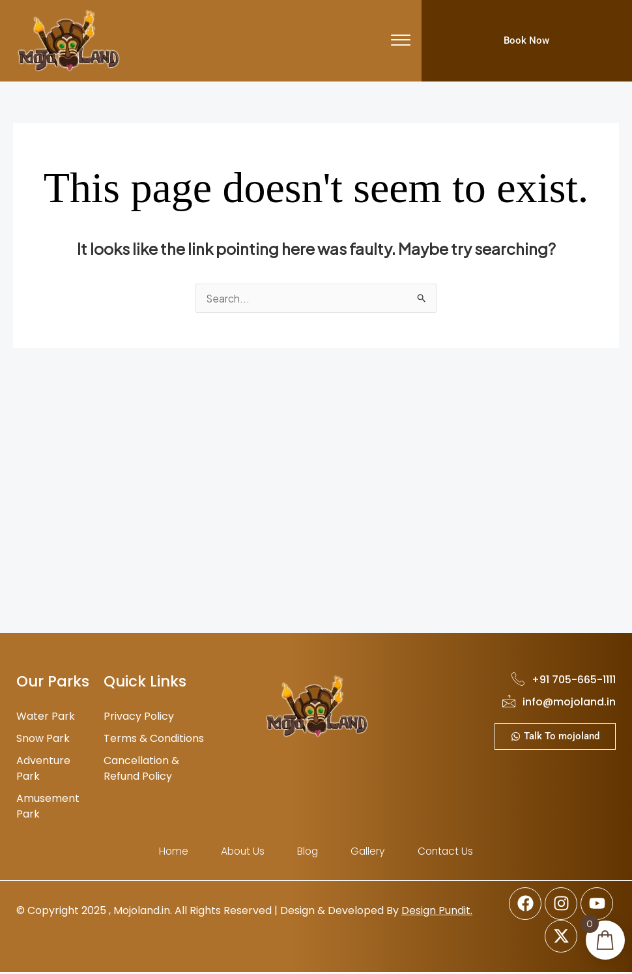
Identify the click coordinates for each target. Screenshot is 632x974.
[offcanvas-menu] (400, 40)
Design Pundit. (436, 911)
